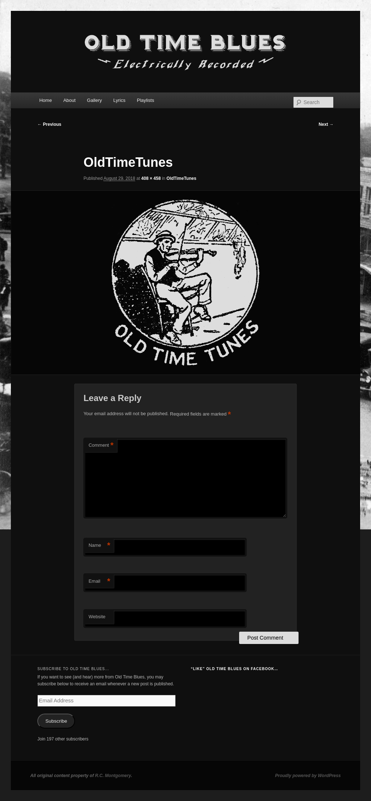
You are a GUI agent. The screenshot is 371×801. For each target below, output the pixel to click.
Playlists (145, 100)
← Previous (49, 124)
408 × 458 (151, 178)
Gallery (94, 100)
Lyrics (119, 100)
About (69, 100)
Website (96, 616)
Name (99, 545)
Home (45, 100)
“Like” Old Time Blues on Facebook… (234, 669)
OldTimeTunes (181, 178)
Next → (325, 124)
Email (99, 581)
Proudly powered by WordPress (308, 775)
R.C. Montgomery (113, 775)
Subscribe (56, 721)
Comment (100, 445)
